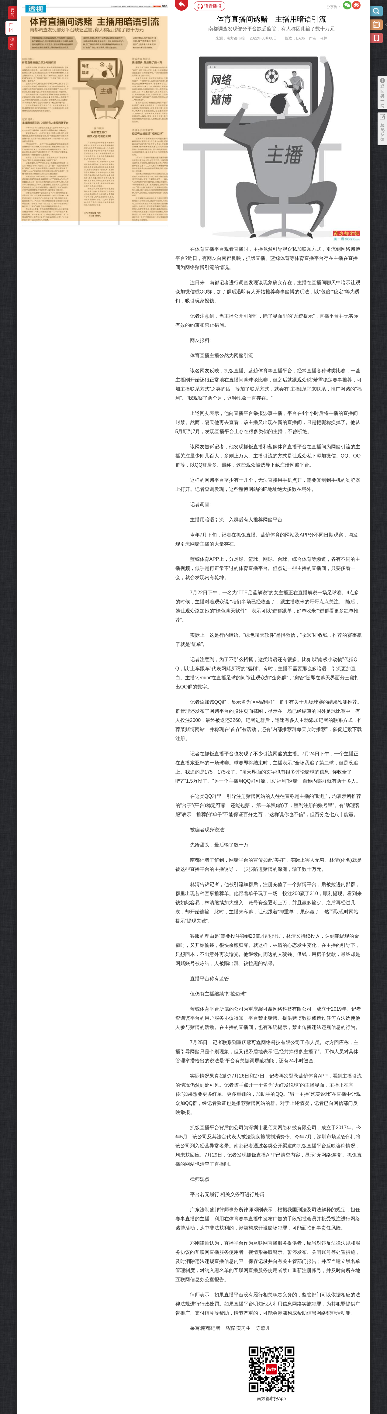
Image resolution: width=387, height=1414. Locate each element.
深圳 (12, 43)
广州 (11, 27)
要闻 (12, 12)
